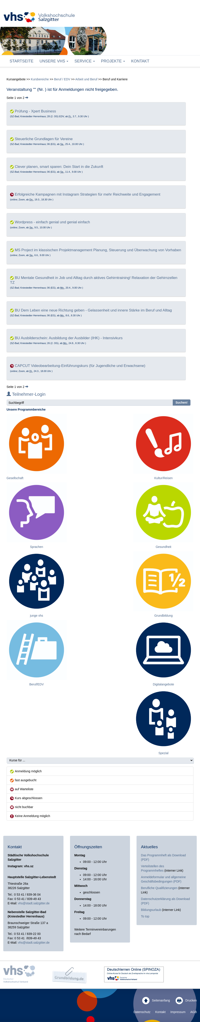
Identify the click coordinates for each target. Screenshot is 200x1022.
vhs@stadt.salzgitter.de (34, 903)
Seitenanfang (156, 1000)
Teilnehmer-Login (26, 394)
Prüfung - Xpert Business (35, 111)
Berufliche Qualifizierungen (159, 888)
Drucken (186, 1000)
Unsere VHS (53, 61)
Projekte (113, 61)
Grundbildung (163, 615)
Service (84, 61)
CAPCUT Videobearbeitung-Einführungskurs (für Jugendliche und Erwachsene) (80, 366)
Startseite (21, 61)
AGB (193, 1012)
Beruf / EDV (62, 79)
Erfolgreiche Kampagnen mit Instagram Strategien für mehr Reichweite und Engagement (87, 194)
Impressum (177, 1012)
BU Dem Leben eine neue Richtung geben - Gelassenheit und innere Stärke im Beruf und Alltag (93, 310)
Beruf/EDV (36, 684)
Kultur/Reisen (163, 478)
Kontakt (140, 61)
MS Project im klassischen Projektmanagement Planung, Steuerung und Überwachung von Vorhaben (98, 250)
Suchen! (182, 402)
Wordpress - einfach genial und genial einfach (52, 222)
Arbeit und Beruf (86, 79)
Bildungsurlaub (151, 910)
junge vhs (36, 615)
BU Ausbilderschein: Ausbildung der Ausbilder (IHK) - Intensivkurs (69, 338)
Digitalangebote (163, 684)
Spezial (164, 753)
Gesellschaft (15, 478)
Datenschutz (141, 1012)
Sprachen (36, 547)
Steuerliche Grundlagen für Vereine (44, 139)
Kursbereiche (40, 79)
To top (145, 916)
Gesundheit (163, 547)
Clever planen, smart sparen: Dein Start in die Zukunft (59, 167)
